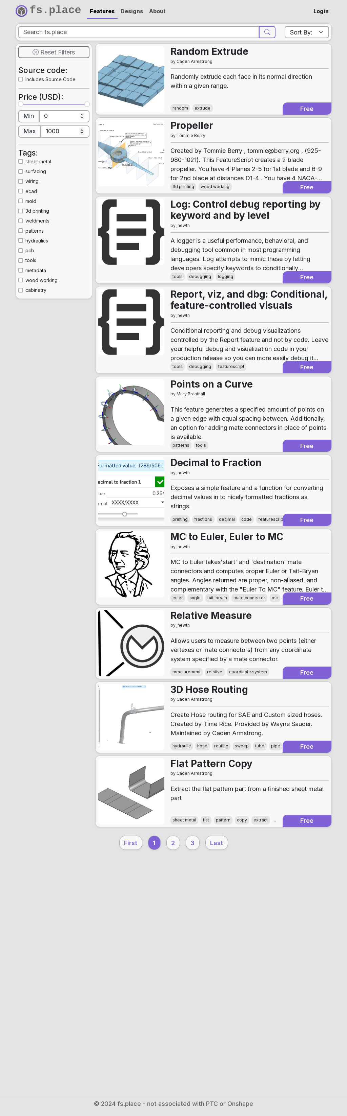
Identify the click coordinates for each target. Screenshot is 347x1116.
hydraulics (45, 271)
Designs (132, 11)
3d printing (46, 241)
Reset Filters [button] (54, 64)
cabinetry (44, 320)
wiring (39, 211)
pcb (36, 280)
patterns (42, 260)
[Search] (139, 36)
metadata (44, 300)
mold (38, 231)
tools (38, 290)
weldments (46, 251)
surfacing (44, 201)
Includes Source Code (53, 99)
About (157, 11)
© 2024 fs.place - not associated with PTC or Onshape (173, 1103)
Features (102, 11)
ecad (38, 221)
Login (321, 11)
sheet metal (47, 191)
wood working (51, 310)
